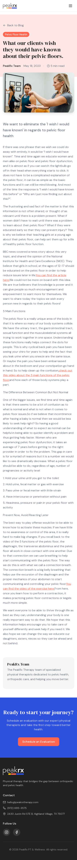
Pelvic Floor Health (16, 34)
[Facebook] (16, 832)
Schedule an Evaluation (38, 742)
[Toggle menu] (70, 5)
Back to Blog (13, 25)
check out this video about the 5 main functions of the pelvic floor (37, 375)
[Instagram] (6, 832)
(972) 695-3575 (15, 808)
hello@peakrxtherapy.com (20, 802)
